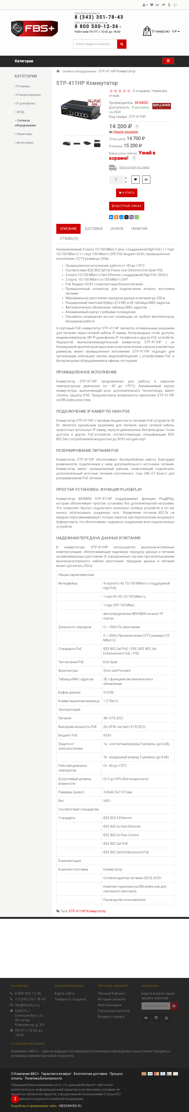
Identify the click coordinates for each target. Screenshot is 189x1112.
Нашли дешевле (125, 132)
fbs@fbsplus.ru (27, 1004)
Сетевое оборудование (79, 71)
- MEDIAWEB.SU (46, 1106)
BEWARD (141, 103)
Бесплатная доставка (134, 167)
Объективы (23, 134)
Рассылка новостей (114, 1009)
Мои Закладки (109, 1004)
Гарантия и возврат (56, 1074)
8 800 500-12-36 (28, 992)
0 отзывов (140, 91)
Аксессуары (24, 142)
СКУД (19, 112)
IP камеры (23, 86)
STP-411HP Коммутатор (87, 911)
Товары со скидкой (70, 998)
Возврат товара (111, 1015)
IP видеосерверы (28, 94)
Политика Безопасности (43, 1078)
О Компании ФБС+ (25, 1074)
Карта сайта (65, 992)
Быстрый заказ (127, 206)
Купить (127, 192)
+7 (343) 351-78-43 (30, 998)
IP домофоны (25, 103)
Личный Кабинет (112, 992)
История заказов (112, 998)
